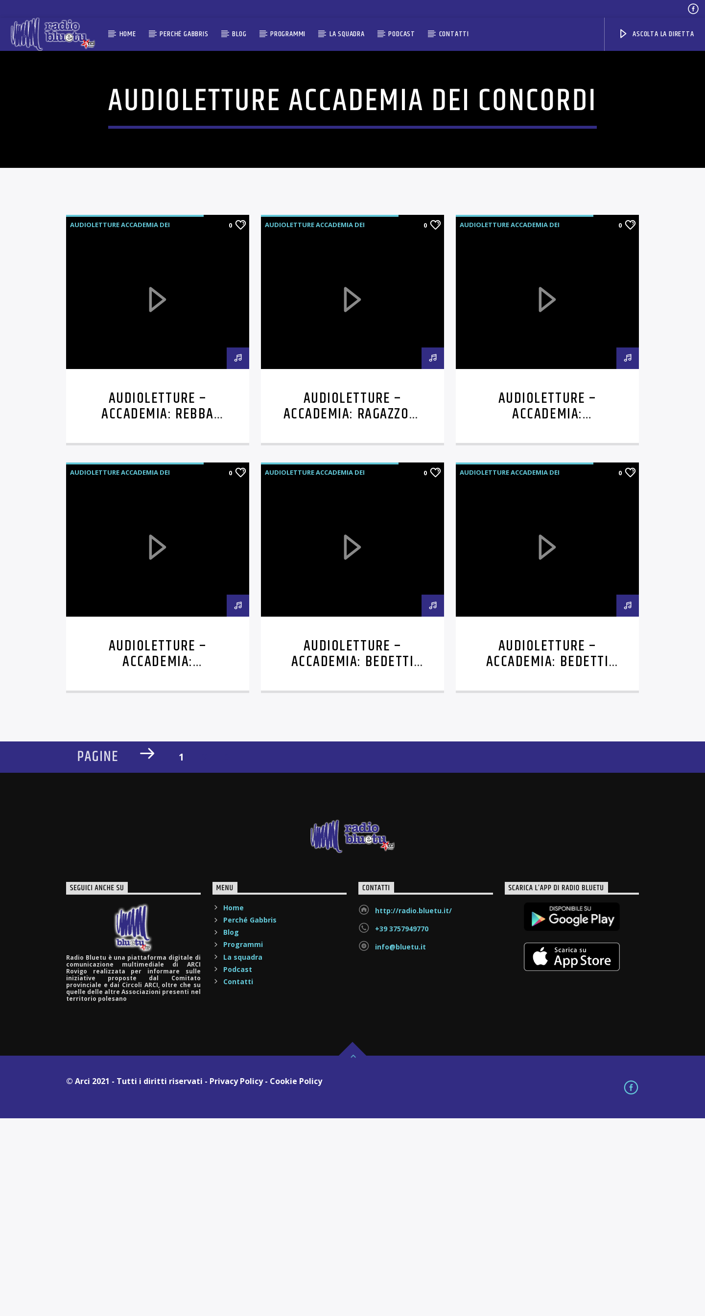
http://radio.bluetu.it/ (413, 1108)
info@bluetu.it (400, 1144)
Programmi (288, 34)
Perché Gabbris (184, 34)
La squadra (347, 34)
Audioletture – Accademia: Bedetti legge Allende (352, 859)
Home (127, 34)
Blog (239, 34)
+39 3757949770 (401, 1126)
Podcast (401, 34)
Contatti (454, 34)
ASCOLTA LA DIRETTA (656, 34)
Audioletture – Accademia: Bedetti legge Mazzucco (547, 859)
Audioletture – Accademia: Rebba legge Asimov (157, 612)
